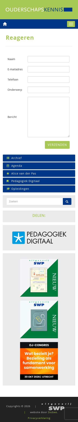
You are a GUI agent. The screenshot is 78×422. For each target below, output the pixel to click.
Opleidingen (18, 188)
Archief (14, 158)
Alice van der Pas (21, 173)
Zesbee (52, 412)
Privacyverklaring (39, 418)
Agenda (14, 165)
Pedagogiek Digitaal (23, 181)
